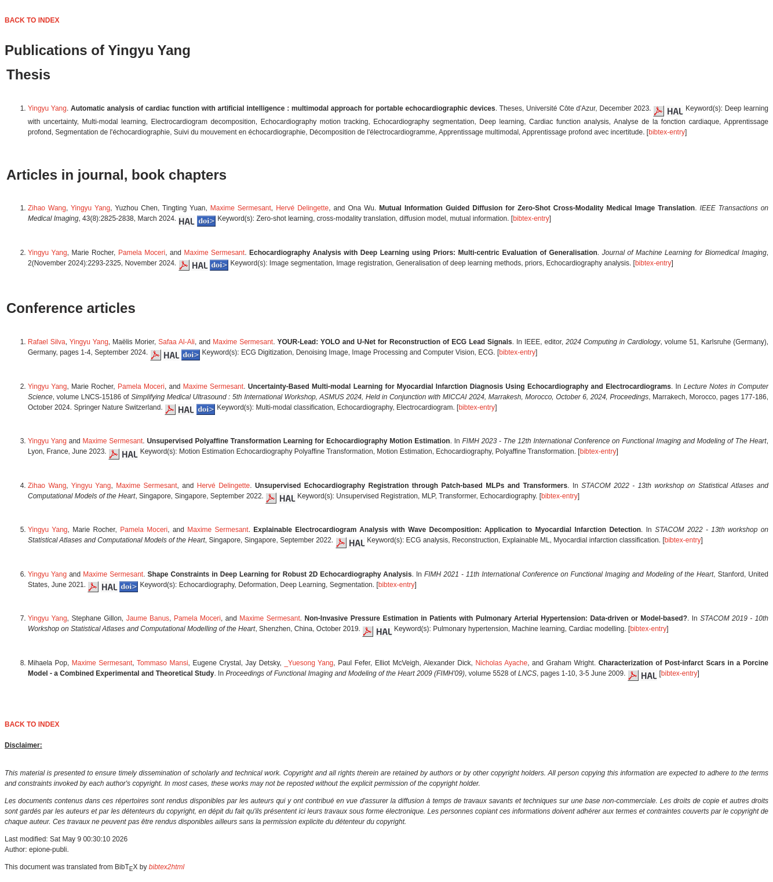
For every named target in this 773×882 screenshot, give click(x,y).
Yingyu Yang (47, 108)
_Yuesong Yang (308, 663)
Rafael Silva (46, 342)
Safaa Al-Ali (176, 342)
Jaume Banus (147, 618)
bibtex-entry (666, 132)
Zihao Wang (47, 208)
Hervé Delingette (302, 208)
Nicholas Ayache (501, 663)
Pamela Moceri (141, 253)
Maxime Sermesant (240, 208)
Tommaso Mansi (162, 663)
